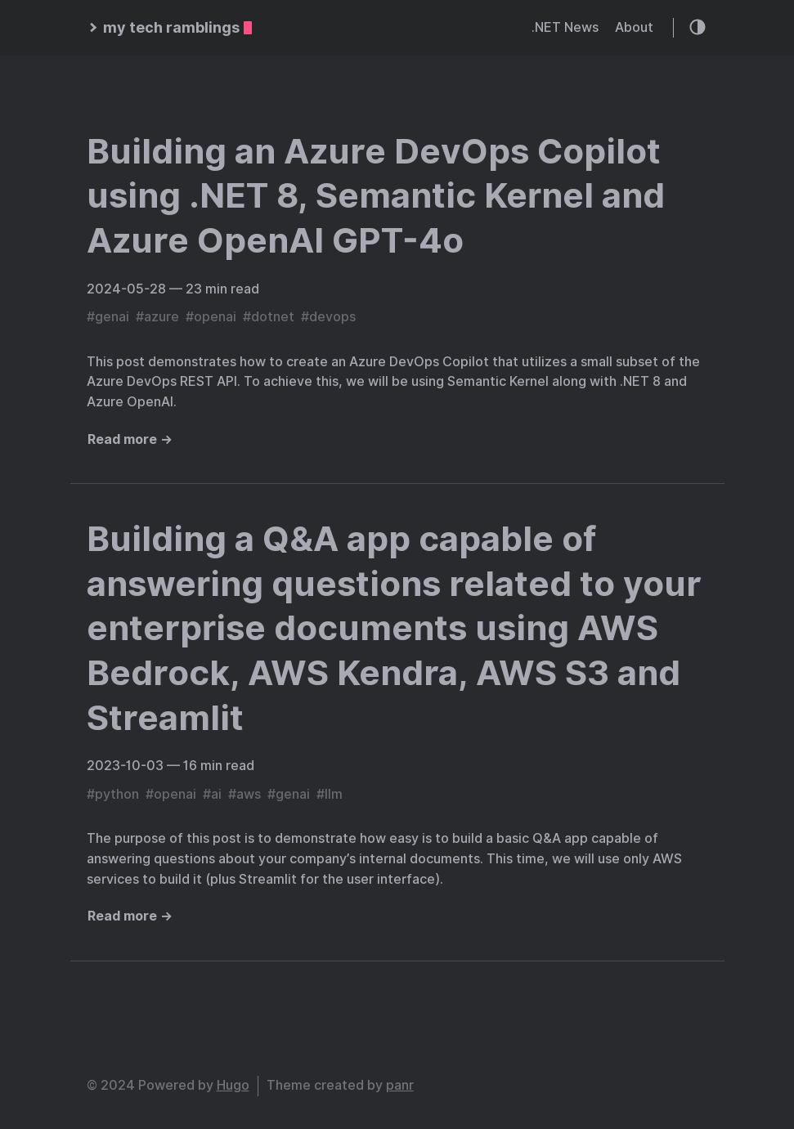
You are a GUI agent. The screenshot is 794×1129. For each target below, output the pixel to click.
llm (334, 794)
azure (161, 317)
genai (112, 317)
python (117, 794)
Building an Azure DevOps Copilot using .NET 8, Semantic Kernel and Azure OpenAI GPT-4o (376, 196)
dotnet (272, 317)
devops (332, 317)
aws (248, 794)
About (634, 27)
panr (400, 1085)
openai (215, 317)
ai (216, 794)
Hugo (233, 1085)
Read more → (130, 439)
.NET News (565, 27)
